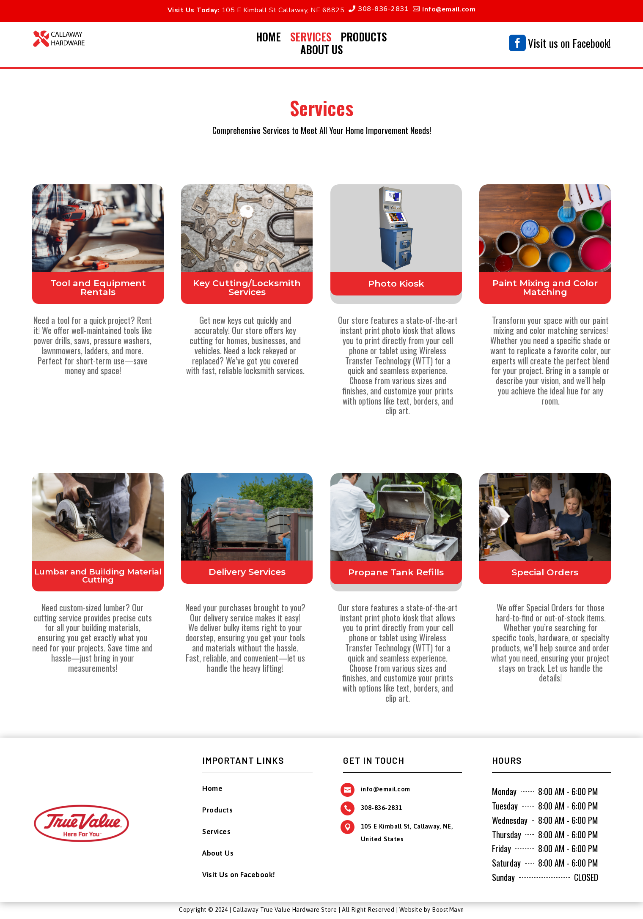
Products (364, 38)
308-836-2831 (383, 9)
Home (268, 38)
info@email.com (448, 9)
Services (310, 38)
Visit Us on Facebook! (238, 874)
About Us (321, 51)
